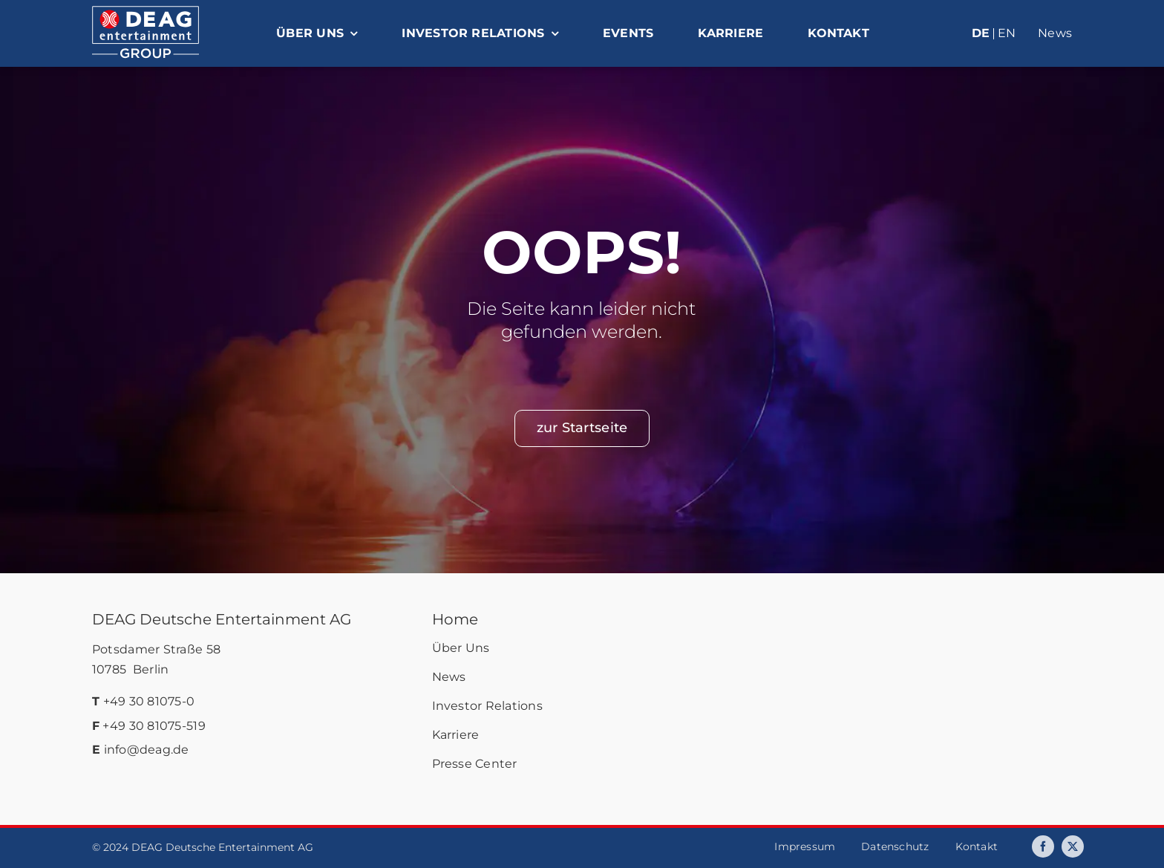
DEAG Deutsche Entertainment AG (221, 619)
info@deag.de (146, 750)
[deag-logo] (145, 12)
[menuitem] (952, 34)
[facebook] (1043, 846)
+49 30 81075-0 (149, 701)
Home (455, 619)
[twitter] (1073, 846)
